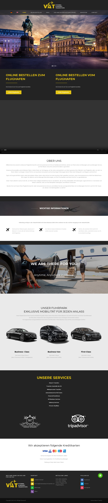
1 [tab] (52, 65)
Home (24, 12)
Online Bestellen (36, 12)
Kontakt (94, 12)
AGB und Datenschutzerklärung (65, 12)
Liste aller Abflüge (61, 481)
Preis (47, 12)
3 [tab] (55, 65)
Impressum (83, 12)
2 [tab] (54, 65)
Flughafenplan (60, 485)
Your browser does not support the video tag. (54, 127)
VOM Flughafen (63, 92)
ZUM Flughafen (13, 92)
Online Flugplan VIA (61, 483)
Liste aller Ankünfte (61, 479)
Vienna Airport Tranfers (96, 500)
